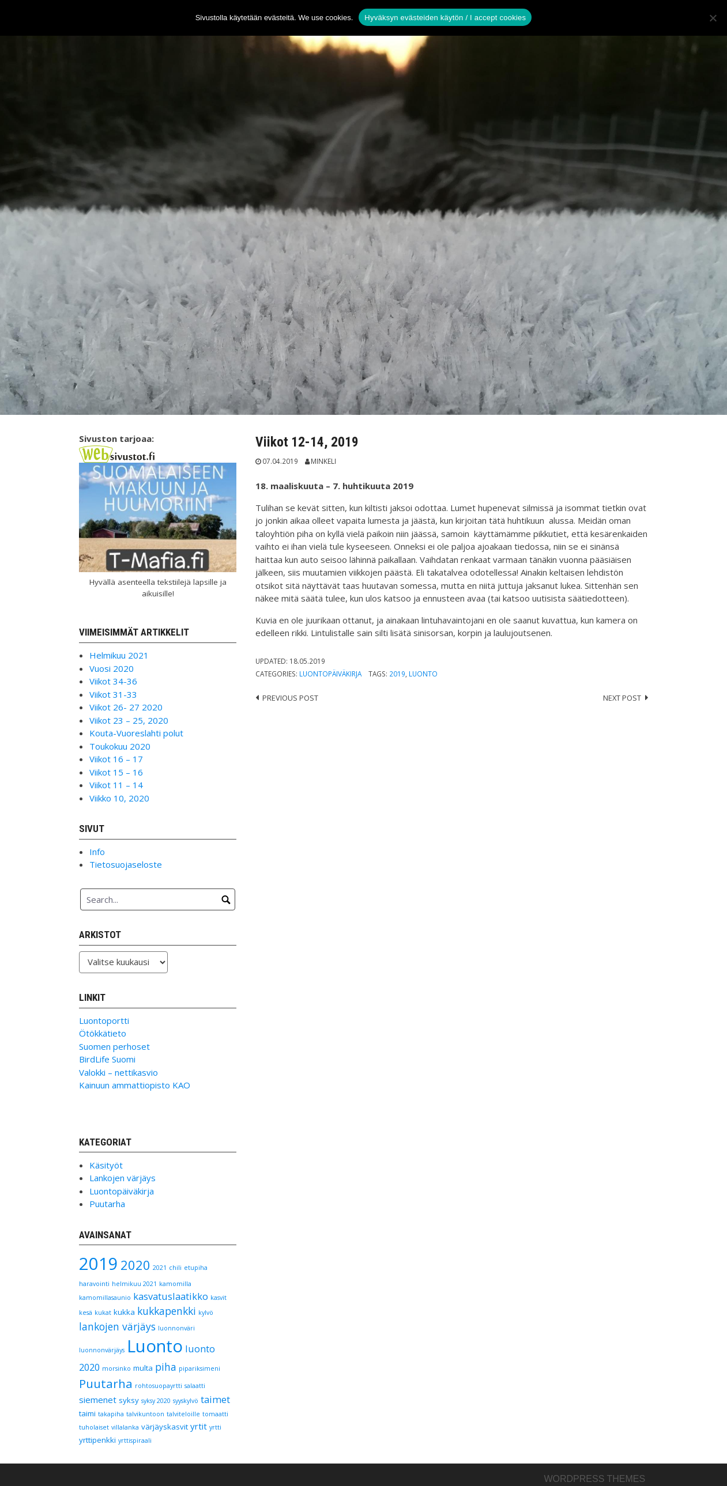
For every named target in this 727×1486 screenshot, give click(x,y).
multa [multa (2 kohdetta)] (143, 1368)
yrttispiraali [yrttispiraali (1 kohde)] (135, 1440)
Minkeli (323, 461)
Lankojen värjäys (122, 1177)
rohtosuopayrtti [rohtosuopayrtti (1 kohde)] (158, 1386)
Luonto (423, 673)
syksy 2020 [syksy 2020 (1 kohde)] (156, 1401)
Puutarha (107, 1203)
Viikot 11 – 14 (116, 785)
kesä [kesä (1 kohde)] (85, 1313)
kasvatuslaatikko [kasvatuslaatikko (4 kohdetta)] (170, 1296)
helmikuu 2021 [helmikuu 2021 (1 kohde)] (134, 1284)
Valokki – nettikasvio (118, 1072)
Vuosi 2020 (111, 668)
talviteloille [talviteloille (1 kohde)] (183, 1414)
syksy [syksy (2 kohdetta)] (129, 1400)
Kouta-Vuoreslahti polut (136, 733)
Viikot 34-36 (113, 681)
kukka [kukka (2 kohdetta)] (124, 1312)
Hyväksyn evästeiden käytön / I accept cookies (445, 17)
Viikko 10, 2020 (119, 798)
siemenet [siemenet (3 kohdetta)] (97, 1399)
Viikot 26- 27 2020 (126, 707)
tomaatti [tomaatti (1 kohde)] (215, 1414)
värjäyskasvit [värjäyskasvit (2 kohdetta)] (164, 1426)
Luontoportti (104, 1020)
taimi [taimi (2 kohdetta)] (87, 1413)
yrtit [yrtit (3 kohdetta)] (198, 1426)
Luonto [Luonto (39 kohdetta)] (155, 1346)
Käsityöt (106, 1165)
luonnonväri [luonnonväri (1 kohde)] (176, 1328)
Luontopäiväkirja (330, 673)
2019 (397, 673)
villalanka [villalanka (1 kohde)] (125, 1427)
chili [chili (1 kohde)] (175, 1268)
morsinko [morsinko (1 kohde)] (116, 1368)
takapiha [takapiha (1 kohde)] (111, 1414)
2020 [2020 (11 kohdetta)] (135, 1265)
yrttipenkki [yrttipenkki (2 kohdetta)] (97, 1440)
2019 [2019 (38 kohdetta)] (98, 1263)
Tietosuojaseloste (125, 864)
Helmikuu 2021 (119, 655)
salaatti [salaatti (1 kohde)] (194, 1386)
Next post (622, 698)
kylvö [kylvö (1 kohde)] (205, 1313)
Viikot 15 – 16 (116, 772)
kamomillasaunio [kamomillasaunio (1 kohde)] (105, 1298)
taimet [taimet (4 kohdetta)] (215, 1399)
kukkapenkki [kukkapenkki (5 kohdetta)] (166, 1311)
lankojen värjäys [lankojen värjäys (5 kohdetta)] (117, 1326)
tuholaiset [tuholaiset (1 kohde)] (94, 1427)
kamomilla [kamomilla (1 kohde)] (175, 1284)
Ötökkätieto (102, 1033)
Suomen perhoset (114, 1046)
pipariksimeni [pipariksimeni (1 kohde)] (199, 1368)
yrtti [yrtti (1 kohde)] (215, 1427)
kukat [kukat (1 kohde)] (103, 1313)
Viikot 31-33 (113, 694)
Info (97, 851)
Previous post (290, 698)
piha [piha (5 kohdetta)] (165, 1367)
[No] (712, 18)
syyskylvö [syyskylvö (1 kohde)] (185, 1401)
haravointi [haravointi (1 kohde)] (94, 1284)
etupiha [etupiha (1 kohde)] (196, 1268)
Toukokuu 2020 (119, 746)
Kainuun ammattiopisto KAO (134, 1085)
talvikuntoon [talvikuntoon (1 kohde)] (145, 1414)
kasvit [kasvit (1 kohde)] (218, 1298)
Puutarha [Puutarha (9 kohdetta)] (106, 1383)
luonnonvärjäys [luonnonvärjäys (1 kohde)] (102, 1350)
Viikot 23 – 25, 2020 (128, 720)
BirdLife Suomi (107, 1059)
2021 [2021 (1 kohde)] (160, 1268)
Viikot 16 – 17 (116, 759)
